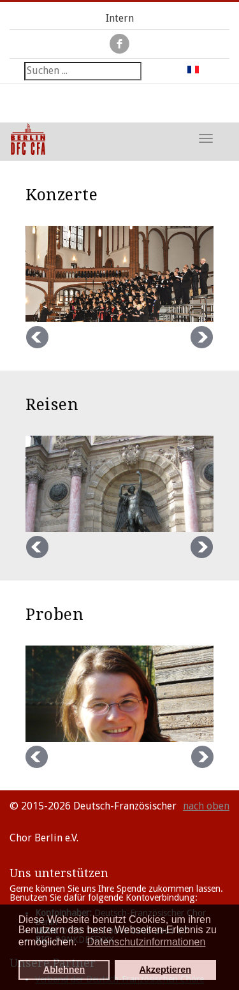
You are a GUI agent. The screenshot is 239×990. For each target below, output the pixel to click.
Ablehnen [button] (64, 969)
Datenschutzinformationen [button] (146, 941)
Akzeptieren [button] (165, 969)
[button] (81, 943)
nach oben (206, 806)
